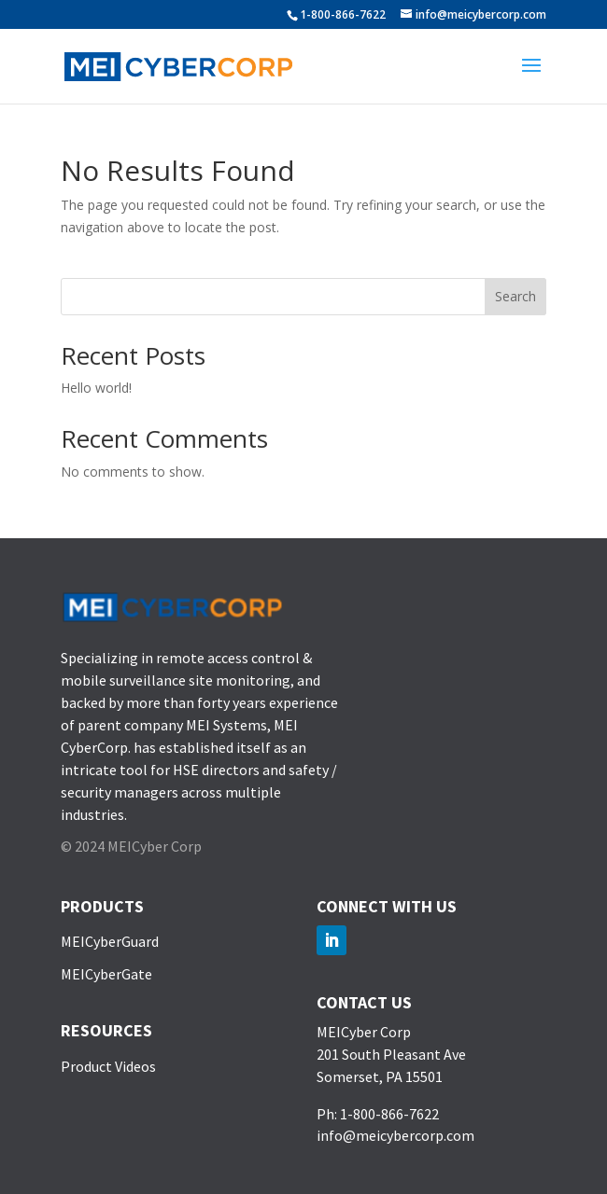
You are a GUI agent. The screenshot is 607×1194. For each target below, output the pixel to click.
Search (515, 296)
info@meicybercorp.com (395, 1135)
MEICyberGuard (110, 941)
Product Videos (108, 1066)
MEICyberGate (106, 974)
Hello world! (96, 387)
